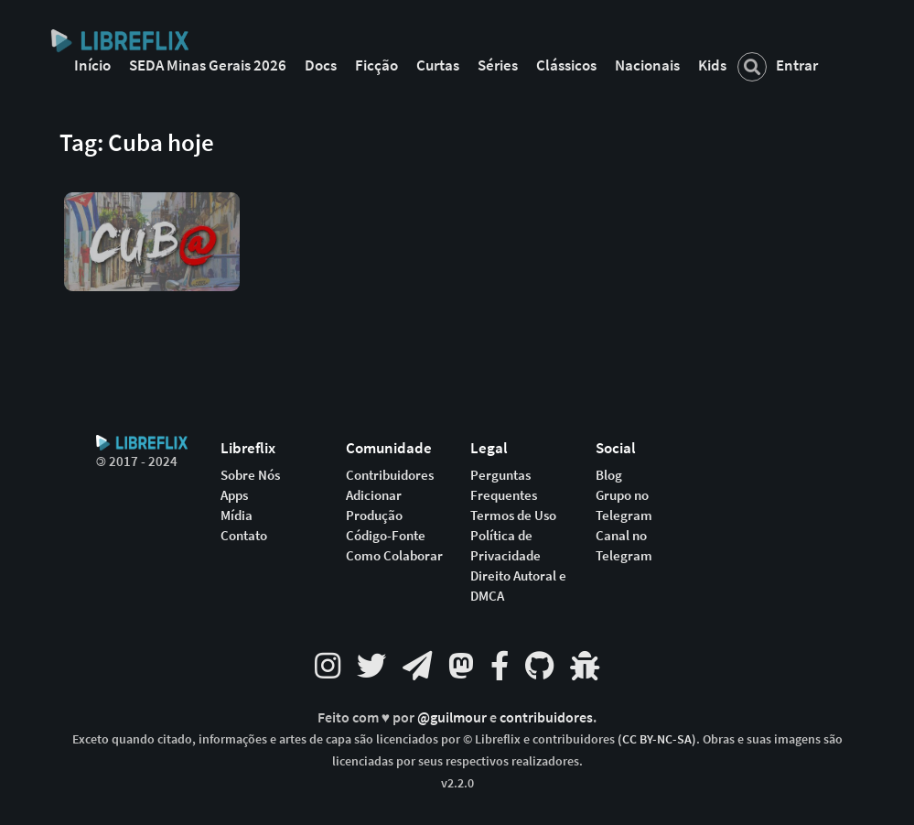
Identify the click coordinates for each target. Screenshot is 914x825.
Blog (609, 475)
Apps (234, 495)
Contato (243, 535)
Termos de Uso (513, 515)
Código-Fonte (385, 535)
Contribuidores (390, 475)
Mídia (236, 515)
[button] (152, 228)
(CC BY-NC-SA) (657, 739)
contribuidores (546, 717)
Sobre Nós (250, 475)
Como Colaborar (394, 556)
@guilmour (453, 717)
